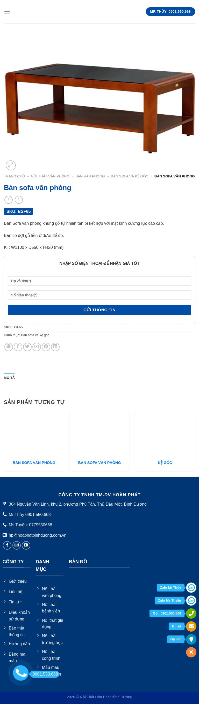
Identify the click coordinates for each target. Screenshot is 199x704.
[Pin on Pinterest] (46, 347)
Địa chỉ (175, 639)
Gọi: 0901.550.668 (167, 613)
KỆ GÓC (165, 463)
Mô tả (9, 378)
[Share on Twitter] (27, 347)
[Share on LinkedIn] (55, 347)
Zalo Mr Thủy (170, 587)
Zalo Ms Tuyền (169, 600)
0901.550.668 (44, 674)
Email (176, 626)
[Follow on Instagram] (16, 545)
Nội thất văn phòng (50, 176)
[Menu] (7, 11)
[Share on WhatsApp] (8, 347)
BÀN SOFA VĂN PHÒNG (34, 463)
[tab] (9, 378)
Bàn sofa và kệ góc (129, 176)
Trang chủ (14, 176)
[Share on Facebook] (18, 347)
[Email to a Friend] (36, 347)
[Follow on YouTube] (26, 545)
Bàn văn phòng (90, 176)
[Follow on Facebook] (7, 545)
